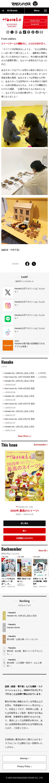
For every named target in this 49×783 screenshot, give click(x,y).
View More (24, 436)
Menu (40, 10)
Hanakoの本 (38, 24)
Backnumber (41, 445)
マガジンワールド (24, 3)
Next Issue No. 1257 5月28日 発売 (25, 377)
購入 (24, 531)
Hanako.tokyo (38, 21)
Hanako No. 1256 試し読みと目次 (25, 373)
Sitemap (24, 758)
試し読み (24, 523)
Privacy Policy (23, 766)
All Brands (10, 10)
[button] (46, 569)
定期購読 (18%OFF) (24, 538)
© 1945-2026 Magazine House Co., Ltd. (24, 778)
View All (43, 550)
